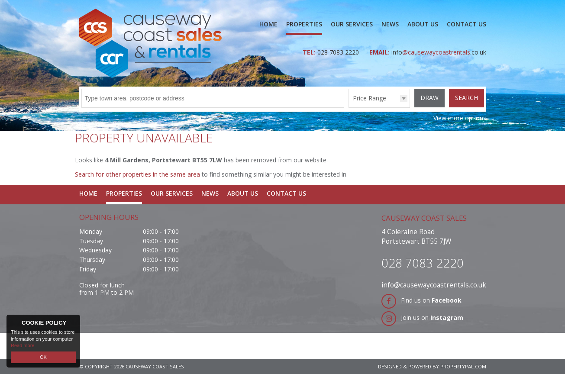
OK (43, 357)
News (390, 24)
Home (268, 24)
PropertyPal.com (463, 366)
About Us (422, 24)
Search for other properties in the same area (137, 174)
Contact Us (466, 24)
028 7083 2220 (339, 52)
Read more (22, 345)
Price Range (369, 98)
